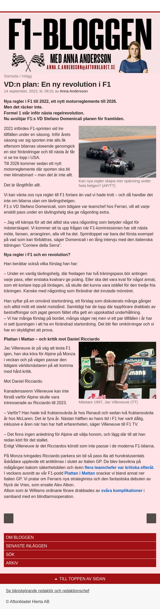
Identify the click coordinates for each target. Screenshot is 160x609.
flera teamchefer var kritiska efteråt (119, 467)
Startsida (11, 76)
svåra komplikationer (121, 490)
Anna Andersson (74, 91)
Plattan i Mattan (80, 473)
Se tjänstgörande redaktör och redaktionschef (47, 591)
